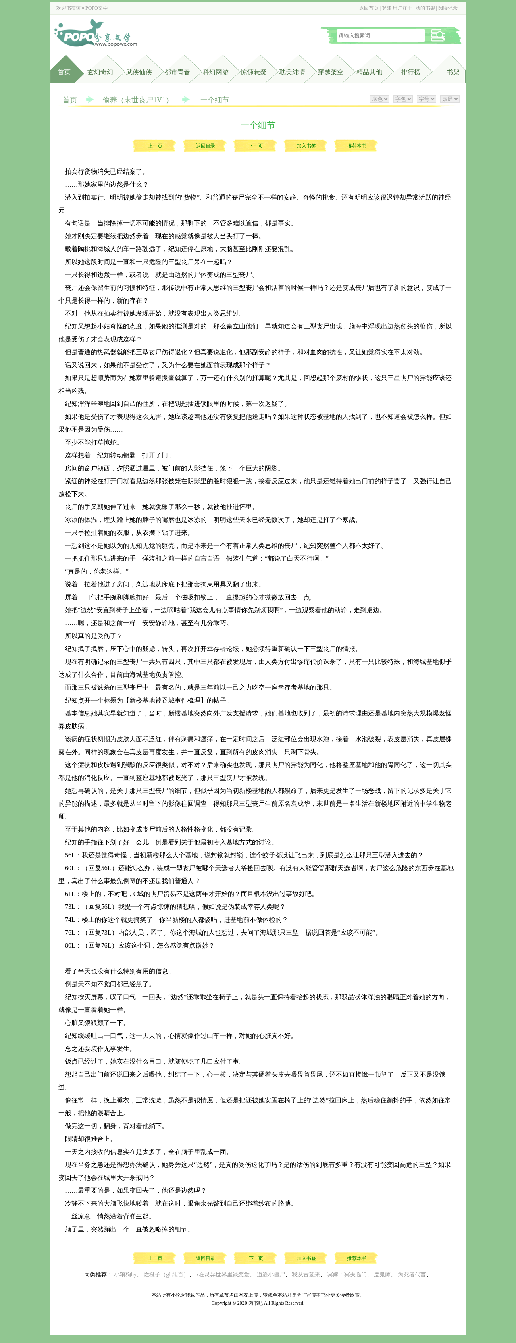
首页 (64, 72)
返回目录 (205, 146)
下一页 (256, 146)
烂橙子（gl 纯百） (166, 1275)
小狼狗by (125, 1275)
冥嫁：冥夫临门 (347, 1275)
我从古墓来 (306, 1275)
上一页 (155, 146)
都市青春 (177, 72)
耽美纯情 (292, 72)
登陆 (386, 8)
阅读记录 (448, 8)
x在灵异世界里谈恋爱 (223, 1275)
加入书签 (306, 146)
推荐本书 (356, 146)
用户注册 (402, 8)
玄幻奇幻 (100, 72)
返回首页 (369, 8)
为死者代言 (412, 1275)
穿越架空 (330, 72)
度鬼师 (382, 1275)
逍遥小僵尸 (271, 1275)
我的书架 (425, 8)
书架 (453, 72)
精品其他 (369, 72)
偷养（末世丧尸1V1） (137, 100)
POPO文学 (96, 8)
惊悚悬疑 (253, 72)
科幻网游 (216, 72)
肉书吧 (255, 1303)
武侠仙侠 (139, 72)
